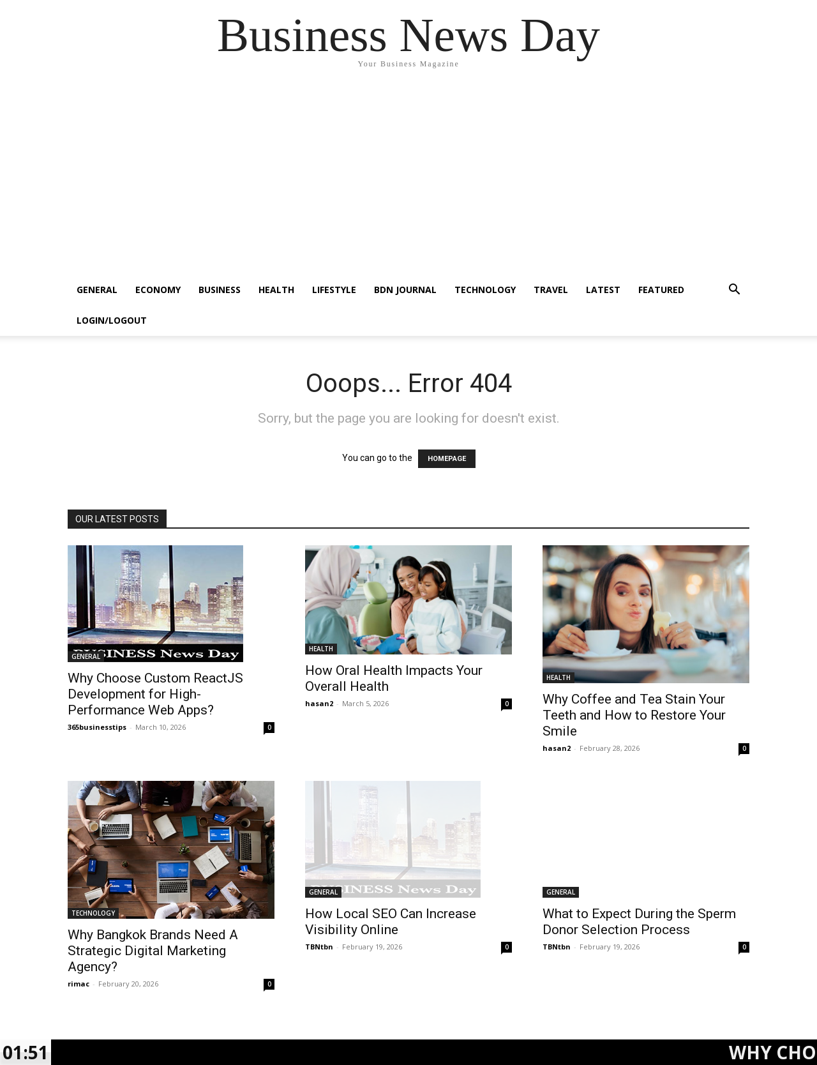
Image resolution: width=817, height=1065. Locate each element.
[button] (734, 291)
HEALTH (276, 289)
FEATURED (661, 289)
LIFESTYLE (334, 289)
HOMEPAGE (447, 459)
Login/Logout (112, 320)
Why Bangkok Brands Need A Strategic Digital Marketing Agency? (153, 950)
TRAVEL (551, 289)
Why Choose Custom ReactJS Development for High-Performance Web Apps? (155, 694)
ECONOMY (158, 289)
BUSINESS (220, 289)
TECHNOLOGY (485, 289)
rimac (78, 983)
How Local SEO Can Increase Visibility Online (390, 921)
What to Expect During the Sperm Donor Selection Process (639, 921)
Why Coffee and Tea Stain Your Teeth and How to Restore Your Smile (634, 715)
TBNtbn (319, 946)
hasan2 (319, 703)
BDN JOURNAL (405, 289)
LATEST (603, 289)
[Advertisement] (408, 178)
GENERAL (97, 289)
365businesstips (97, 727)
